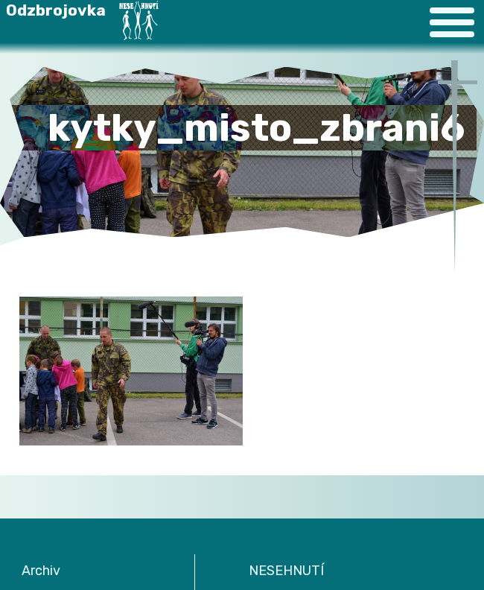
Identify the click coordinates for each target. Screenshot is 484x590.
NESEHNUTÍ (286, 570)
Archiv (41, 570)
